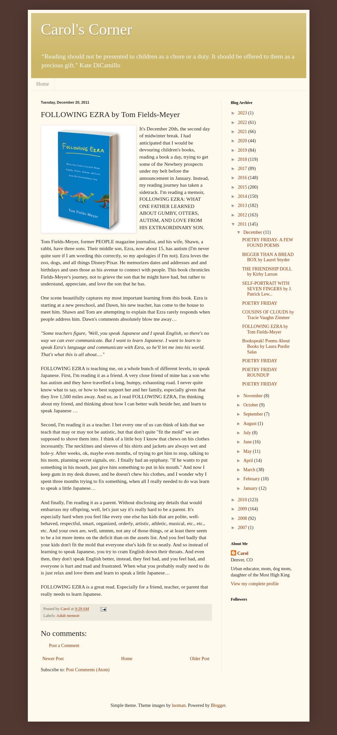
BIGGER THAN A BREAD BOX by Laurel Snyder (267, 257)
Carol (243, 553)
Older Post (200, 658)
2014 (243, 196)
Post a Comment (64, 645)
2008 (243, 518)
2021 (243, 131)
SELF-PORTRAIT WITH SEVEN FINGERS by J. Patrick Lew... (267, 289)
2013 (243, 205)
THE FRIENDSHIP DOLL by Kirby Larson (266, 271)
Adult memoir (68, 615)
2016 (243, 177)
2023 (243, 113)
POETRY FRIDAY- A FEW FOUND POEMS (267, 242)
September (253, 414)
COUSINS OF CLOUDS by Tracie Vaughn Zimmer (268, 315)
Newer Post (53, 658)
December (253, 232)
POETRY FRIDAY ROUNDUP (259, 372)
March (249, 469)
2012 (243, 215)
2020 (243, 140)
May (248, 451)
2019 (243, 150)
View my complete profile (255, 583)
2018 (243, 159)
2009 (243, 508)
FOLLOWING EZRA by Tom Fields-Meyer (265, 329)
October (251, 404)
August (250, 423)
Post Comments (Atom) (88, 669)
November (253, 395)
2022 (243, 122)
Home (42, 84)
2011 (243, 224)
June (248, 441)
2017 (243, 168)
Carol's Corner (86, 29)
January (251, 488)
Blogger (218, 705)
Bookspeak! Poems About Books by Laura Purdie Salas (266, 346)
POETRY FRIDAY (259, 303)
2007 (243, 527)
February (252, 478)
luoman (179, 705)
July (247, 432)
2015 (243, 187)
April (248, 460)
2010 (243, 499)
